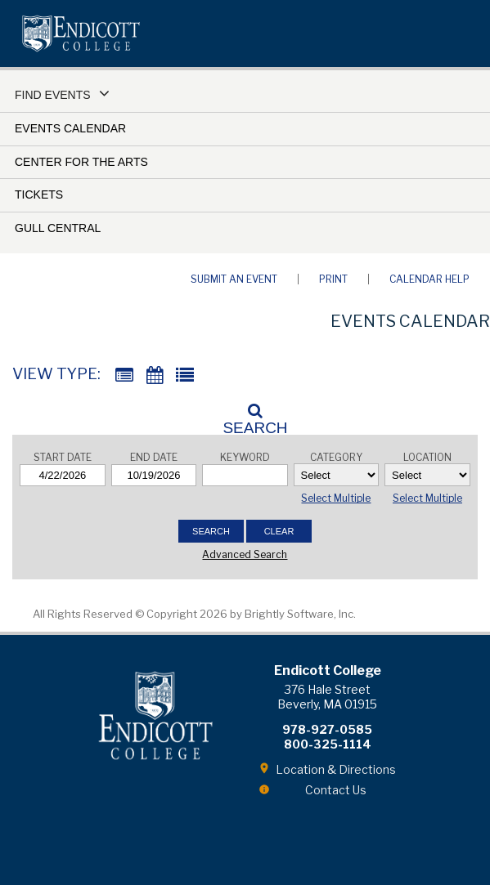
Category (336, 457)
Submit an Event (234, 279)
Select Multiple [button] (336, 498)
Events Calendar (70, 128)
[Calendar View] (154, 375)
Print (333, 279)
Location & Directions (336, 769)
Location (427, 457)
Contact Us (335, 790)
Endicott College (81, 33)
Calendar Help (429, 279)
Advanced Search (244, 554)
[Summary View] (124, 375)
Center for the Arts (81, 161)
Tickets (39, 194)
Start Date (63, 457)
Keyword (245, 457)
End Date (154, 457)
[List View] (185, 375)
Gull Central (58, 228)
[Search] (245, 414)
